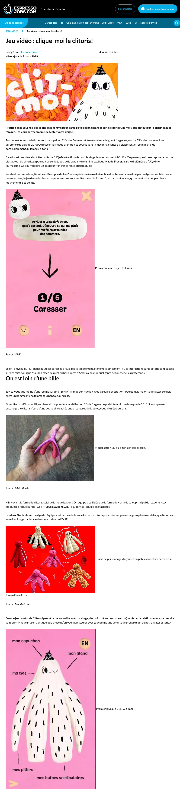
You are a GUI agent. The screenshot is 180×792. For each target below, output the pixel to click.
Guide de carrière (14, 22)
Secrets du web (148, 22)
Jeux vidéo (108, 22)
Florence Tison (29, 52)
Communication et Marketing (82, 22)
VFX (119, 22)
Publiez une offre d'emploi (157, 8)
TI (62, 22)
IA (135, 22)
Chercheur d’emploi (53, 9)
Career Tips (51, 22)
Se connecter (125, 8)
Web (128, 22)
